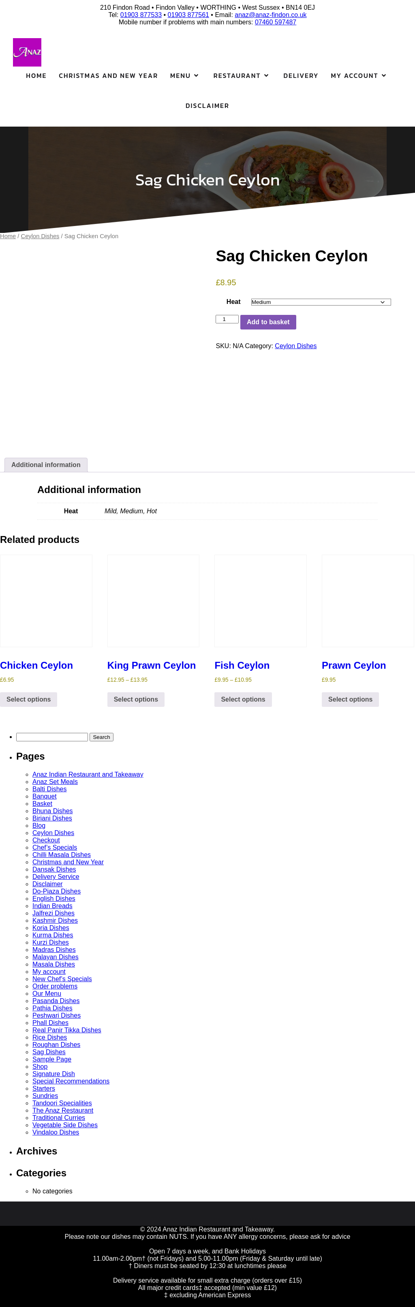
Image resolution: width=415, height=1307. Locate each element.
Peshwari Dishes (56, 1015)
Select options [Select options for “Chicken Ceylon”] (28, 699)
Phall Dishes (50, 1022)
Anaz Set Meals (55, 781)
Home (36, 75)
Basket (42, 803)
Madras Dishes (54, 949)
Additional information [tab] (46, 464)
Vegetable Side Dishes (65, 1125)
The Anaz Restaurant (62, 1110)
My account (49, 971)
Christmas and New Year (108, 75)
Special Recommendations (70, 1081)
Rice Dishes (49, 1037)
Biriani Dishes (52, 818)
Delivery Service (55, 876)
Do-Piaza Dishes (56, 891)
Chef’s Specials (54, 847)
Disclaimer (207, 105)
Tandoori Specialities (62, 1103)
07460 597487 (275, 22)
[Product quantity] (227, 319)
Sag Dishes (49, 1052)
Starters (43, 1088)
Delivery (301, 75)
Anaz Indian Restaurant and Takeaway (87, 774)
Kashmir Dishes (55, 920)
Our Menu (46, 993)
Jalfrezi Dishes (53, 913)
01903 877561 (188, 14)
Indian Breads (52, 905)
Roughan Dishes (56, 1044)
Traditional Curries (58, 1117)
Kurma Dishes (52, 935)
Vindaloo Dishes (55, 1132)
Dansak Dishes (54, 869)
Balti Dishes (49, 789)
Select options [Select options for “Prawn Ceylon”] (350, 699)
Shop (39, 1066)
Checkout (46, 840)
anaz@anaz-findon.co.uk (270, 14)
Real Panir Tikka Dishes (66, 1030)
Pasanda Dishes (56, 1000)
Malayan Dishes (55, 957)
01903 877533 (141, 14)
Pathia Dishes (52, 1008)
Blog (38, 825)
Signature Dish (53, 1073)
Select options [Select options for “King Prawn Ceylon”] (136, 699)
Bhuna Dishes (52, 810)
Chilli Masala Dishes (61, 854)
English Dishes (53, 898)
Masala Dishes (53, 964)
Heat (234, 301)
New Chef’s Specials (62, 978)
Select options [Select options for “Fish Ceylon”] (243, 699)
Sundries (45, 1095)
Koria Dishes (50, 927)
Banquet (44, 796)
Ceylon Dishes (40, 236)
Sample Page (51, 1059)
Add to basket (268, 322)
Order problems (54, 986)
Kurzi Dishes (50, 942)
